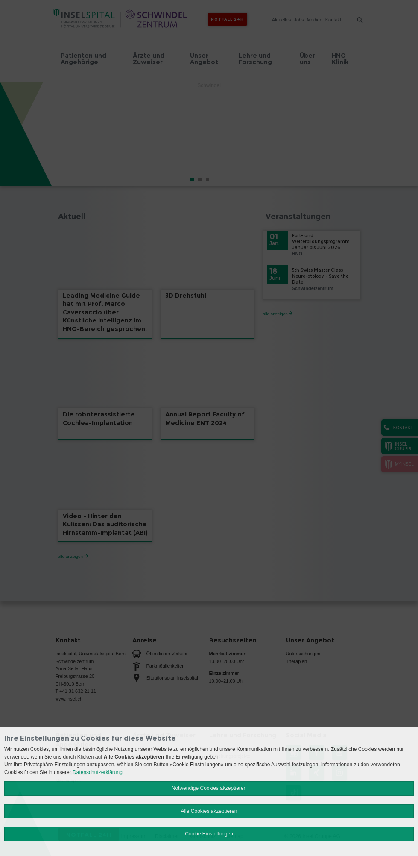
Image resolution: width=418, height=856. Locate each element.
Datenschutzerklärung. (98, 772)
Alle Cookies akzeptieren (209, 811)
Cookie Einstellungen (209, 834)
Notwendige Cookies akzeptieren (209, 788)
